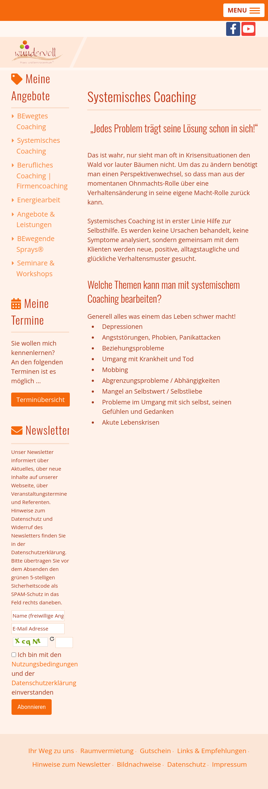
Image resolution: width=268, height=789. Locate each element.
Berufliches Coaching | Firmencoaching (42, 175)
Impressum (229, 764)
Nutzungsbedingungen (45, 664)
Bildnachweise (139, 764)
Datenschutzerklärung (44, 683)
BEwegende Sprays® (35, 244)
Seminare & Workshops (35, 268)
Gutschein (155, 750)
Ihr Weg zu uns (51, 750)
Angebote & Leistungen (35, 219)
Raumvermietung (107, 750)
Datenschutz (186, 764)
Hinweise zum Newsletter (71, 764)
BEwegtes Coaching (32, 121)
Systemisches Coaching (38, 146)
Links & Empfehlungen (211, 750)
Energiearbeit (38, 199)
